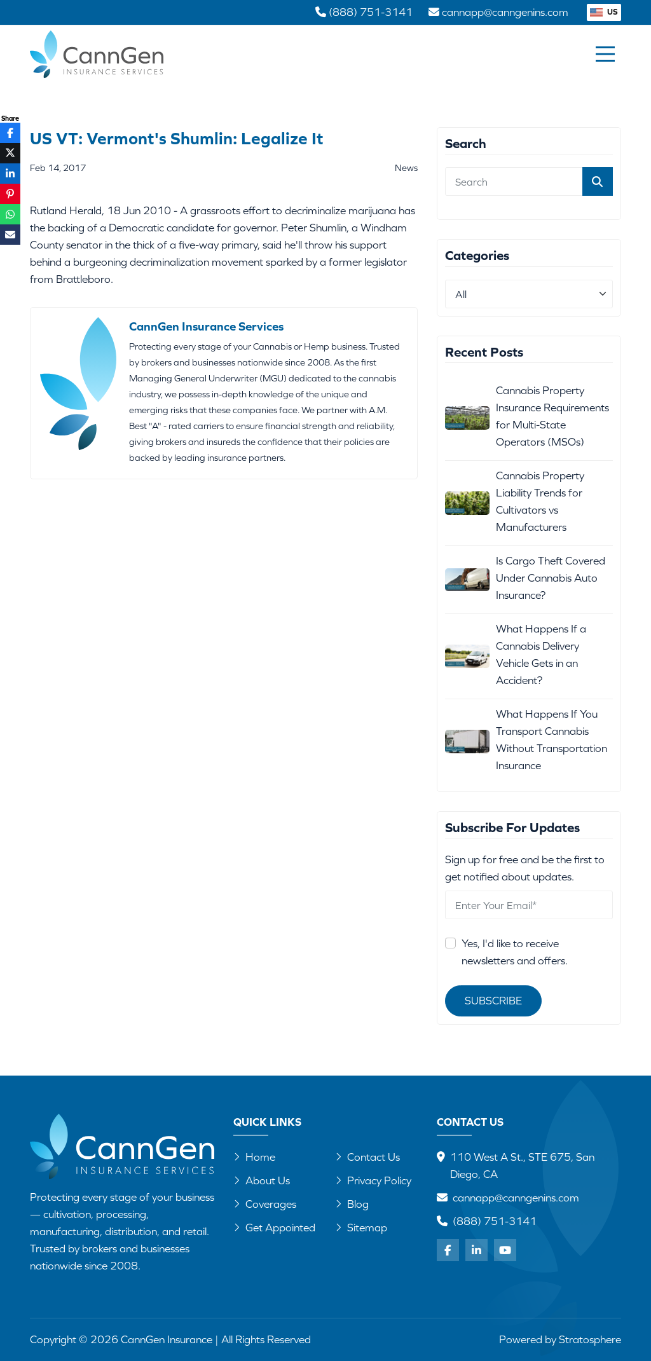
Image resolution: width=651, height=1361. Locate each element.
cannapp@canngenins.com (516, 1197)
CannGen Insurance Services (206, 326)
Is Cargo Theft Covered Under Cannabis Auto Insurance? (550, 577)
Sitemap (361, 1227)
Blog (352, 1204)
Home (254, 1157)
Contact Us (367, 1157)
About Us (261, 1180)
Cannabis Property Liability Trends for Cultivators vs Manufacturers (540, 501)
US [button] (604, 12)
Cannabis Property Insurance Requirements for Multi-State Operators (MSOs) (552, 416)
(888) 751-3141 (495, 1221)
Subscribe (493, 1000)
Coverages (264, 1204)
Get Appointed (274, 1227)
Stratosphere (590, 1339)
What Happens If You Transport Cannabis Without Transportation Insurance (551, 740)
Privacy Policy (373, 1180)
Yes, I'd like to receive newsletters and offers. (515, 952)
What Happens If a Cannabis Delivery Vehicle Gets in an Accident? (541, 654)
